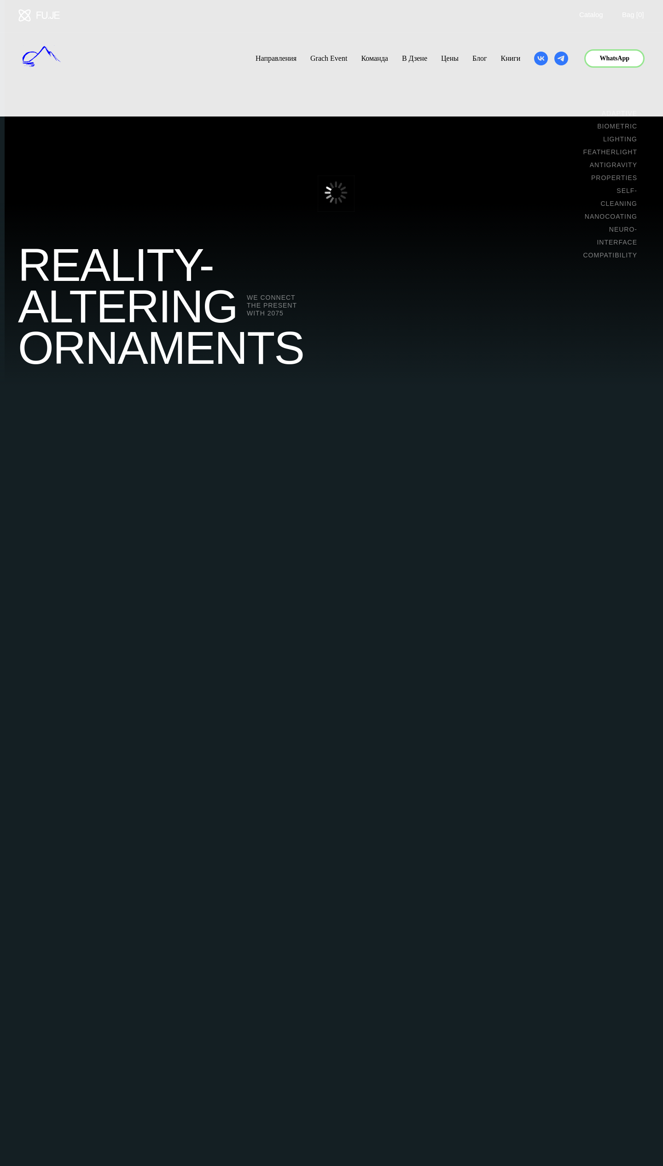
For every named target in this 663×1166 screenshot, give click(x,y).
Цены (450, 58)
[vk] (541, 58)
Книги (510, 58)
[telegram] (561, 58)
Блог (479, 58)
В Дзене (414, 58)
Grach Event (328, 58)
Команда (374, 58)
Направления (276, 58)
